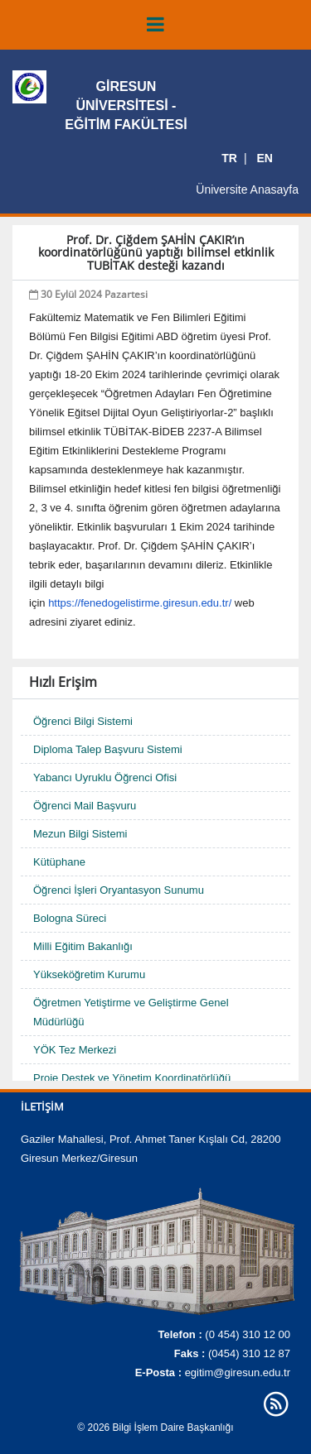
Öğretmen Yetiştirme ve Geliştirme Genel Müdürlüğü (131, 1012)
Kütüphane (59, 862)
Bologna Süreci (69, 918)
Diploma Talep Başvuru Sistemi (107, 749)
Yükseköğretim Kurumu (89, 974)
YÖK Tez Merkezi (74, 1050)
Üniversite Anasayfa (247, 189)
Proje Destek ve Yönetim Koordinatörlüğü (132, 1078)
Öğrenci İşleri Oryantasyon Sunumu (118, 890)
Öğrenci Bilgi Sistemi (83, 721)
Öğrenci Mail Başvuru (84, 805)
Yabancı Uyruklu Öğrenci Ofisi (105, 777)
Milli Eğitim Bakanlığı (83, 946)
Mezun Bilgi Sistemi (80, 834)
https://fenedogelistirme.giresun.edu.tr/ (139, 603)
